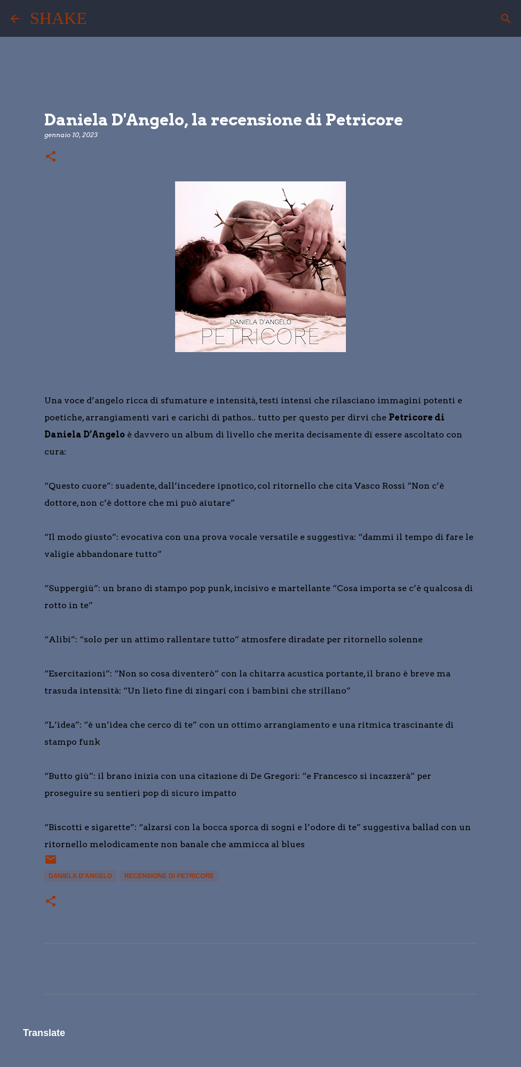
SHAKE (58, 18)
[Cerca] (102, 18)
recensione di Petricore (169, 876)
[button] (50, 157)
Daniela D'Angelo (80, 876)
